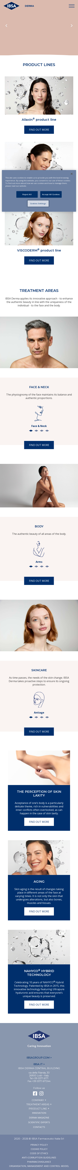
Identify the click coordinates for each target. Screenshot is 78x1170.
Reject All (27, 194)
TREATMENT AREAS (37, 1104)
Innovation (39, 1112)
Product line (38, 1108)
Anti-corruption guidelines (39, 1157)
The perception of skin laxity (39, 793)
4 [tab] (47, 431)
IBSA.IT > (39, 1064)
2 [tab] (36, 431)
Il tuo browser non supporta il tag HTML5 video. (39, 33)
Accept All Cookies (51, 194)
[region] (39, 191)
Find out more (39, 129)
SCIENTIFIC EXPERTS (39, 1122)
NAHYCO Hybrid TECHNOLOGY (39, 973)
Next (71, 26)
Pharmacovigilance (39, 1161)
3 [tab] (42, 431)
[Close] (71, 173)
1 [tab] (31, 431)
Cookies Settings (38, 203)
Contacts (39, 1127)
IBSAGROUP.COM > (39, 1057)
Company (38, 1100)
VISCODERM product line (39, 250)
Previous (6, 26)
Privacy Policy (39, 1144)
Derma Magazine (39, 1117)
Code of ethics (39, 1153)
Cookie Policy (39, 1149)
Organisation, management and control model (39, 1165)
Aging (39, 881)
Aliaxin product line (39, 120)
